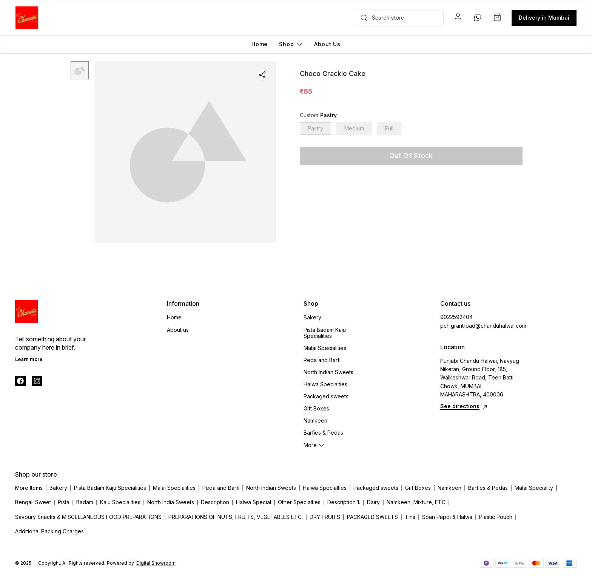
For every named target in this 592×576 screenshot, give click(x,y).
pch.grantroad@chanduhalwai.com (481, 325)
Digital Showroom (156, 563)
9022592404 (456, 317)
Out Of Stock (411, 155)
